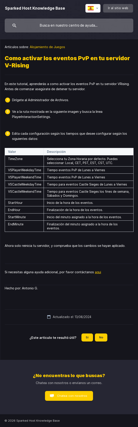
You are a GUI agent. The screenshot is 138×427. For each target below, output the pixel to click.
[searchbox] (69, 25)
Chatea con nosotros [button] (72, 395)
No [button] (101, 337)
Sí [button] (87, 337)
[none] (35, 8)
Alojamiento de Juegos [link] (47, 47)
